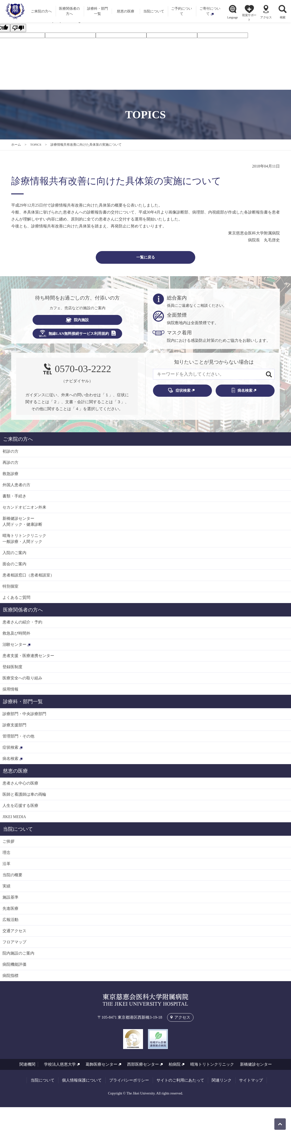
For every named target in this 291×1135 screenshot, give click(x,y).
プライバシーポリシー (129, 1082)
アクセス (266, 17)
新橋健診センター (256, 1066)
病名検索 (242, 392)
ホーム (16, 144)
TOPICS (35, 144)
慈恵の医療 (15, 773)
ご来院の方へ (18, 441)
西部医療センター (143, 1066)
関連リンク (222, 1082)
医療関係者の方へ (23, 612)
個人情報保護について (82, 1082)
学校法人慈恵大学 (60, 1066)
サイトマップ (251, 1082)
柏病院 (175, 1066)
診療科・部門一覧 (23, 703)
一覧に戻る (145, 258)
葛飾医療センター (101, 1066)
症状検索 (179, 392)
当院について (18, 831)
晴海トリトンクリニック (212, 1066)
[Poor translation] (18, 28)
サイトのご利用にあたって (180, 1082)
